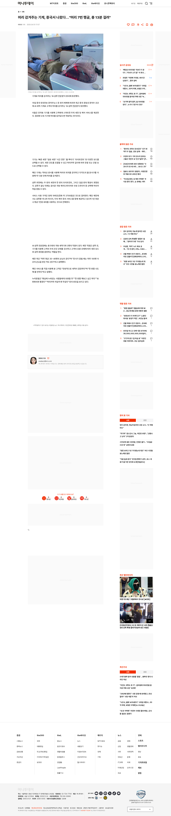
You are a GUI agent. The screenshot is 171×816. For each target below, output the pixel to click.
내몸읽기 (80, 746)
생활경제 (130, 746)
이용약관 (66, 808)
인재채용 (27, 808)
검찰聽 (59, 762)
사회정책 (130, 752)
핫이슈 (100, 746)
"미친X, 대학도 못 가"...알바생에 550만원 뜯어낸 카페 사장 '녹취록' (134, 97)
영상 (139, 752)
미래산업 (121, 768)
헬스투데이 (81, 762)
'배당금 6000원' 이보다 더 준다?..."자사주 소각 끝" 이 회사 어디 (134, 73)
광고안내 (72, 808)
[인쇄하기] (151, 24)
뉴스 (78, 741)
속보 (119, 773)
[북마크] (147, 24)
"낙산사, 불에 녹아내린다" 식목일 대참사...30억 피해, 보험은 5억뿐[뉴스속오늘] (134, 89)
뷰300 (39, 762)
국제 (128, 762)
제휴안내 (79, 808)
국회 (38, 741)
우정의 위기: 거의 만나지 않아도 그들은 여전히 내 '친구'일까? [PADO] (135, 159)
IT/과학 (120, 762)
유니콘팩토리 (109, 3)
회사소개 (20, 808)
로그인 (133, 3)
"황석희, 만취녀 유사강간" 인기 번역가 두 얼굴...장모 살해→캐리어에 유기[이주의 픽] (135, 151)
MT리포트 (54, 3)
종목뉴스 (20, 746)
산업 (119, 746)
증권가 (19, 762)
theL (84, 3)
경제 (128, 741)
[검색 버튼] (146, 3)
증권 (64, 3)
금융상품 (20, 752)
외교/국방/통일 (42, 752)
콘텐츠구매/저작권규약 (90, 808)
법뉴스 (59, 741)
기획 (99, 757)
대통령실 (40, 746)
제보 (140, 768)
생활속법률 (61, 752)
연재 (99, 752)
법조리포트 (61, 746)
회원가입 (139, 3)
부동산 (120, 757)
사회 (23, 12)
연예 (140, 735)
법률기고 (60, 773)
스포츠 (140, 741)
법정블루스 (61, 757)
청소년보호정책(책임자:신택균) (52, 808)
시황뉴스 (20, 741)
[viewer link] (100, 87)
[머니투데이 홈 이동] (25, 789)
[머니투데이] (25, 3)
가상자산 (20, 757)
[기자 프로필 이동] (33, 361)
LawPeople (61, 768)
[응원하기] (48, 358)
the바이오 (95, 3)
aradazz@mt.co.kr (45, 361)
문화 (128, 757)
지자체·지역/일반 (43, 757)
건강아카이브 (82, 757)
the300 (74, 3)
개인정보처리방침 (36, 808)
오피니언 (130, 768)
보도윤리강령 (109, 808)
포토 (139, 757)
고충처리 (101, 808)
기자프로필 (142, 762)
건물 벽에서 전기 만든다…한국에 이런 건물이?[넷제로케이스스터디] (135, 256)
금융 (119, 741)
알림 (140, 773)
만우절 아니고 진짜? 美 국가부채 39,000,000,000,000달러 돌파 (135, 333)
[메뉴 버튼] (151, 3)
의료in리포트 (81, 752)
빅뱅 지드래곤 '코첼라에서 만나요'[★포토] (135, 599)
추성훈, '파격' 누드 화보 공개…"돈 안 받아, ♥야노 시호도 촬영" (135, 249)
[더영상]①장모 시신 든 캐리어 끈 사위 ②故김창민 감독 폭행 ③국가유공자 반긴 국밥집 (136, 626)
